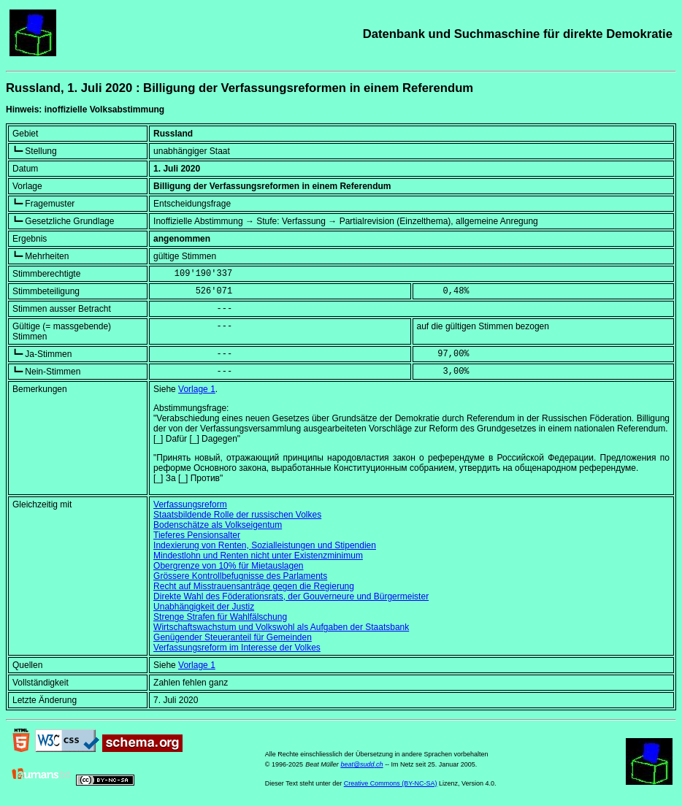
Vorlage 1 (196, 389)
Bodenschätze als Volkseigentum (217, 525)
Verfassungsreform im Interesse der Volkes (237, 647)
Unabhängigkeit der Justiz (203, 607)
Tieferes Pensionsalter (196, 535)
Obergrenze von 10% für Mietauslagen (228, 566)
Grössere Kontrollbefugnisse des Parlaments (240, 576)
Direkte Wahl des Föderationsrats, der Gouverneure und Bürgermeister (291, 596)
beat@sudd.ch (361, 764)
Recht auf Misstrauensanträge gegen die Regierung (253, 586)
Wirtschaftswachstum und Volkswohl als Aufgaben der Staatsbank (281, 627)
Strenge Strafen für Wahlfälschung (220, 617)
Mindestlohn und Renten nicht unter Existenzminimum (258, 555)
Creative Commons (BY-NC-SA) (390, 783)
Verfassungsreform (190, 504)
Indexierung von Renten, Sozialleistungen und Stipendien (264, 545)
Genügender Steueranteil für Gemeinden (232, 637)
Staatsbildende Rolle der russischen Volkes (237, 515)
